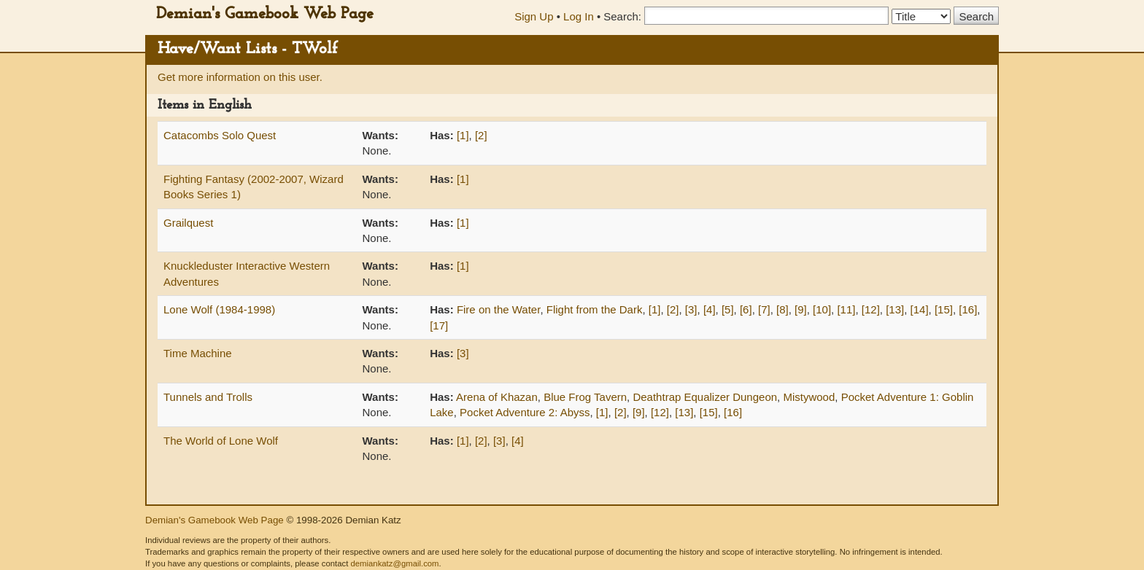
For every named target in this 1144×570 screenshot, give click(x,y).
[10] (822, 309)
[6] (746, 309)
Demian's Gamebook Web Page (265, 14)
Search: (622, 16)
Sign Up (533, 16)
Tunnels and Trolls (207, 397)
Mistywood (809, 397)
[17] (439, 325)
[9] (801, 309)
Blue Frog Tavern (585, 397)
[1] (463, 135)
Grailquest (188, 222)
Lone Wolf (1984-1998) (219, 309)
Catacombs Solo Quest (219, 135)
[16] (968, 309)
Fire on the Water (499, 309)
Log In (578, 16)
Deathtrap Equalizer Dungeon (705, 397)
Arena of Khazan (497, 397)
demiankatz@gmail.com (394, 563)
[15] (944, 309)
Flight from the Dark (594, 309)
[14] (920, 309)
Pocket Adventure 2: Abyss (525, 412)
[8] (782, 309)
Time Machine (197, 353)
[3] (691, 309)
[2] (481, 135)
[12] (871, 309)
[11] (846, 309)
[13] (895, 309)
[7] (764, 309)
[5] (728, 309)
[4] (709, 309)
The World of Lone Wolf (220, 440)
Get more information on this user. (240, 77)
